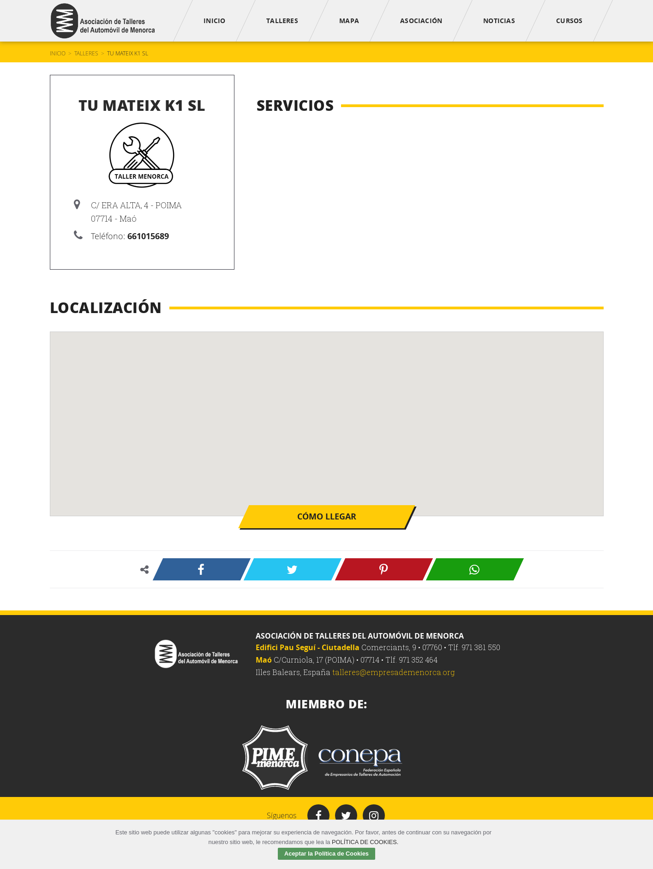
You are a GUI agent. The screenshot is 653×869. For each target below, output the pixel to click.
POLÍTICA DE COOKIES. (365, 842)
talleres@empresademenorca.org (393, 672)
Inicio (58, 53)
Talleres (86, 53)
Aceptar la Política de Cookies (326, 853)
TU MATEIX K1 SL (127, 53)
